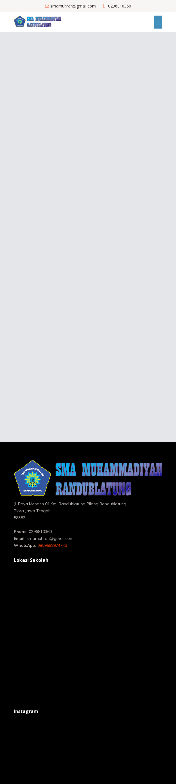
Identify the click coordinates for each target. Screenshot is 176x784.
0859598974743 (52, 545)
